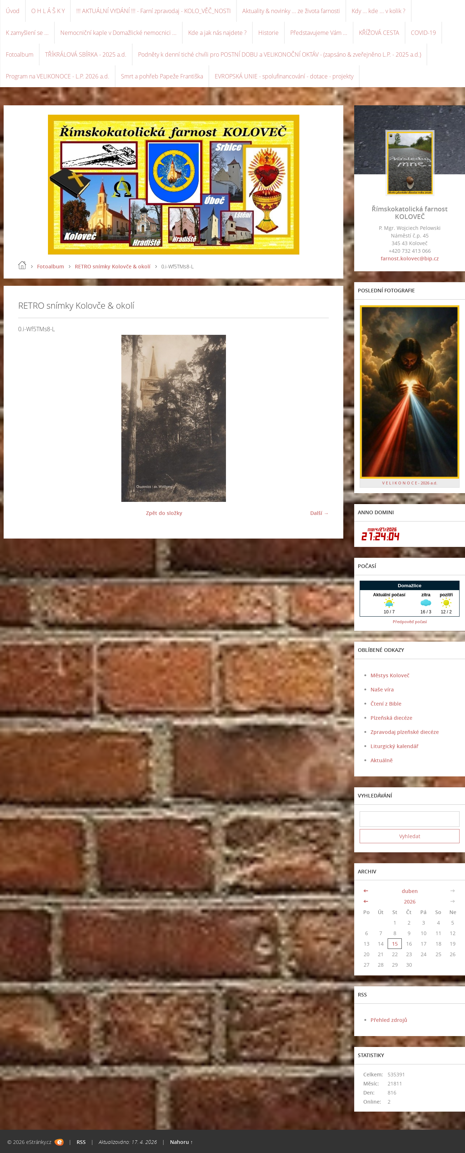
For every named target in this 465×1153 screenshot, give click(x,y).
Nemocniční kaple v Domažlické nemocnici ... (118, 33)
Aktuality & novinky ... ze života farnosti (291, 11)
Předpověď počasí (410, 621)
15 (395, 943)
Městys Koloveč (390, 675)
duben (410, 891)
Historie (268, 33)
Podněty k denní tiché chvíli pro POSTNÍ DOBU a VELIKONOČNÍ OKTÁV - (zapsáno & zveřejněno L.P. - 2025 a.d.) (279, 54)
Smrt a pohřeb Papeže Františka (162, 76)
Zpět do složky (164, 512)
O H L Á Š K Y (48, 11)
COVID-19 (423, 33)
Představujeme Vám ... (318, 33)
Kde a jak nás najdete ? (217, 33)
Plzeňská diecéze (391, 717)
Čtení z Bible (386, 703)
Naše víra (382, 689)
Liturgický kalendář (394, 746)
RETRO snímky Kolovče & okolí (112, 266)
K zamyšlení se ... (27, 33)
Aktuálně (382, 760)
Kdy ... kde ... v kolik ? (378, 11)
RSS (81, 1141)
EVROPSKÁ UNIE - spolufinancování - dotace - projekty (284, 76)
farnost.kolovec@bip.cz (410, 258)
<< (366, 891)
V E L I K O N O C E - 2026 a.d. (409, 483)
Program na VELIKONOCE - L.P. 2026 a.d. (57, 76)
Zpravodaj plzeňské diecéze (405, 731)
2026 (410, 901)
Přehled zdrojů (389, 1019)
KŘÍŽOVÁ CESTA (379, 33)
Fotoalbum (19, 54)
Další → (319, 512)
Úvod (13, 11)
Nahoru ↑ (181, 1141)
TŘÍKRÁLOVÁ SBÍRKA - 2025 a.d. (85, 54)
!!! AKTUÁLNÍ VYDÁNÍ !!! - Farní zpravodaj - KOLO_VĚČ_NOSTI (153, 11)
